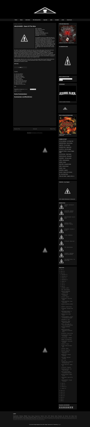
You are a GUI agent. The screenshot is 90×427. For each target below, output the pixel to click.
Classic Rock (53, 418)
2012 (62, 393)
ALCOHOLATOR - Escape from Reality (66, 336)
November (64, 276)
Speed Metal (17, 418)
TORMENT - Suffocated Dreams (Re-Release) (69, 254)
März (63, 384)
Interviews (27, 19)
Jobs (51, 19)
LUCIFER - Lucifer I (65, 287)
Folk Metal (14, 419)
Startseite (35, 128)
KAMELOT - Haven (65, 343)
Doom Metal (44, 417)
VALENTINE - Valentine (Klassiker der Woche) (69, 211)
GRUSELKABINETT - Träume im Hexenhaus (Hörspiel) (67, 317)
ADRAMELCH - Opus (65, 319)
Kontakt (57, 19)
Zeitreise (43, 419)
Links (63, 19)
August (63, 281)
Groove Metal (24, 419)
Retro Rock (36, 418)
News (21, 19)
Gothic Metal (62, 417)
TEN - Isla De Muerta (68, 247)
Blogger (59, 424)
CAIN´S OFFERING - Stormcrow (65, 352)
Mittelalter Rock (35, 419)
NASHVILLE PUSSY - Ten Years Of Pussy (66, 369)
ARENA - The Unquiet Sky (66, 339)
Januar (63, 388)
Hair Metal (71, 416)
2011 (62, 395)
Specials (45, 19)
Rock (76, 416)
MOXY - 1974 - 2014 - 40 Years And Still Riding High (67, 325)
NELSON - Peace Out (65, 350)
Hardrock (15, 416)
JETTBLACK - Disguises (66, 367)
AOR (49, 416)
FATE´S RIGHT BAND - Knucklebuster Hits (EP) (66, 372)
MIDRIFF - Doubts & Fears (66, 306)
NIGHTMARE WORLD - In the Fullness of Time (66, 312)
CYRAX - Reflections (68, 235)
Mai (62, 286)
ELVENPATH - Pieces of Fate (67, 333)
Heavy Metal (23, 416)
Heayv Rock (75, 418)
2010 (62, 397)
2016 (62, 271)
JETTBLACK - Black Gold (69, 241)
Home (16, 19)
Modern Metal (40, 419)
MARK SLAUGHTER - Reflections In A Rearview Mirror (66, 330)
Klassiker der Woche (63, 416)
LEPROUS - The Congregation (64, 295)
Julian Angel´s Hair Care (59, 418)
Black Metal (32, 418)
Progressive (37, 416)
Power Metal (31, 416)
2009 (62, 399)
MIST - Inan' (63, 360)
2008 (62, 400)
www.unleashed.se (43, 35)
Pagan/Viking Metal (67, 418)
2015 (62, 273)
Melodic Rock (44, 416)
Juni (62, 284)
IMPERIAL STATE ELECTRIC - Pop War (68, 224)
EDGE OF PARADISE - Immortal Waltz (65, 292)
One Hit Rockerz (72, 417)
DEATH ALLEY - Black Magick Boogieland (65, 322)
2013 (62, 392)
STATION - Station (65, 348)
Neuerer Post (17, 128)
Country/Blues (39, 417)
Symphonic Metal (32, 417)
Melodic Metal (54, 416)
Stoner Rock (41, 418)
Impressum (69, 19)
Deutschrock (45, 418)
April (63, 383)
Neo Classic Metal (19, 419)
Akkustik (71, 418)
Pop (20, 418)
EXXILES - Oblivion (65, 296)
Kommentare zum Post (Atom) (36, 132)
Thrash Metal (25, 417)
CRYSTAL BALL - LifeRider (66, 337)
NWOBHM (28, 418)
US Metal (49, 418)
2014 (62, 390)
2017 (62, 269)
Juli (62, 283)
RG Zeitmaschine (37, 19)
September (64, 279)
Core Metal (24, 418)
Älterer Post (52, 128)
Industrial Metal (28, 419)
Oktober (63, 277)
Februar (63, 386)
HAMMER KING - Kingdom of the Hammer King (67, 362)
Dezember (64, 274)
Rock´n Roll (66, 417)
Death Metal (19, 90)
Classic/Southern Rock (50, 417)
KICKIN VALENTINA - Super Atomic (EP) (66, 302)
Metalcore (31, 419)
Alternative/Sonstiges (17, 417)
